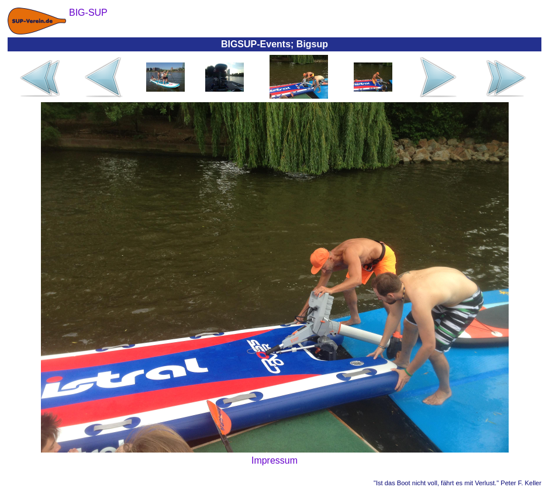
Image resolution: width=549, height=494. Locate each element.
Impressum (274, 460)
